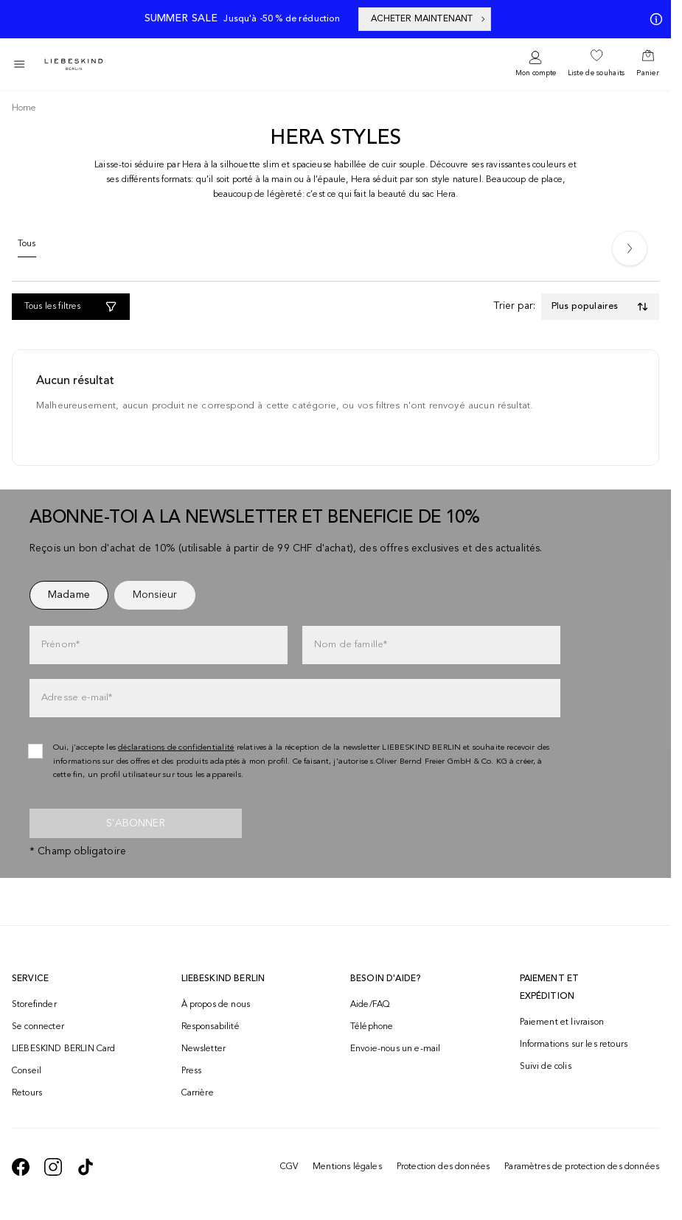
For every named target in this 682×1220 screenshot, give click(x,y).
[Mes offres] (653, 19)
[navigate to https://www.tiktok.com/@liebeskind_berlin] (85, 1167)
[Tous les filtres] (71, 306)
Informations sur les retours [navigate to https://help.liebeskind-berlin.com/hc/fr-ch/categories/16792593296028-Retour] (573, 1044)
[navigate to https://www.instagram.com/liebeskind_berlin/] (53, 1167)
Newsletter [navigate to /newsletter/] (203, 1049)
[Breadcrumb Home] (24, 108)
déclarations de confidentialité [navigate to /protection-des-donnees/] (176, 748)
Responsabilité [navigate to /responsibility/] (210, 1026)
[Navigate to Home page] (73, 64)
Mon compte (535, 73)
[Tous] (27, 247)
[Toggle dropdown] (600, 306)
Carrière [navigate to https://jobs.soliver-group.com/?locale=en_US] (197, 1093)
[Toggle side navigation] (19, 64)
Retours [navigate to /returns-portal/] (27, 1093)
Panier (647, 73)
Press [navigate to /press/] (191, 1071)
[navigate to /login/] (535, 64)
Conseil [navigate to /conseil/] (26, 1071)
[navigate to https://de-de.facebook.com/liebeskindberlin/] (20, 1167)
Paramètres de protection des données (581, 1167)
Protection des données (443, 1167)
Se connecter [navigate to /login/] (38, 1026)
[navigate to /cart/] (647, 64)
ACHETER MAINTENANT (429, 19)
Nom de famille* (350, 644)
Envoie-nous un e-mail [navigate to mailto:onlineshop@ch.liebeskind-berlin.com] (395, 1049)
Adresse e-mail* (76, 698)
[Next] (629, 248)
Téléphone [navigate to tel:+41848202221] (371, 1026)
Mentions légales (347, 1167)
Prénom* (60, 644)
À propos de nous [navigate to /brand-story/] (216, 1004)
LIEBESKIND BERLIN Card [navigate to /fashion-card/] (64, 1049)
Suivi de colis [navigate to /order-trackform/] (545, 1066)
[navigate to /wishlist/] (596, 64)
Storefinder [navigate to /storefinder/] (34, 1004)
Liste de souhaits (596, 73)
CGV (289, 1167)
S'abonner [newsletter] (135, 823)
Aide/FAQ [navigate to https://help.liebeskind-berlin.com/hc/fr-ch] (370, 1004)
